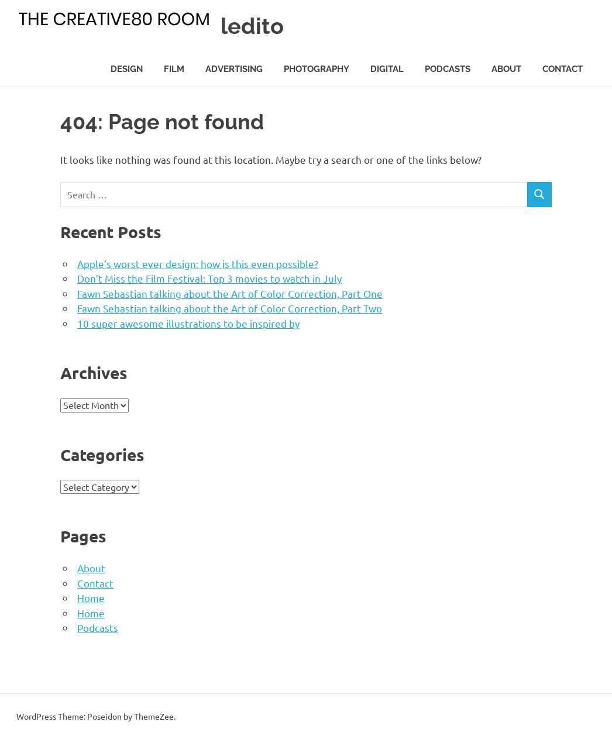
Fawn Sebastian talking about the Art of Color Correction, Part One (230, 293)
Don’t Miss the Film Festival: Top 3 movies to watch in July (209, 278)
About (506, 69)
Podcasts (447, 69)
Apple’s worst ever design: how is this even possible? (197, 263)
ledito (252, 26)
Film (174, 69)
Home (91, 598)
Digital (387, 69)
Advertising (234, 69)
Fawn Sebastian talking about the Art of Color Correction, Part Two (229, 308)
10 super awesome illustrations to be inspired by (188, 323)
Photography (316, 69)
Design (127, 69)
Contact (562, 69)
